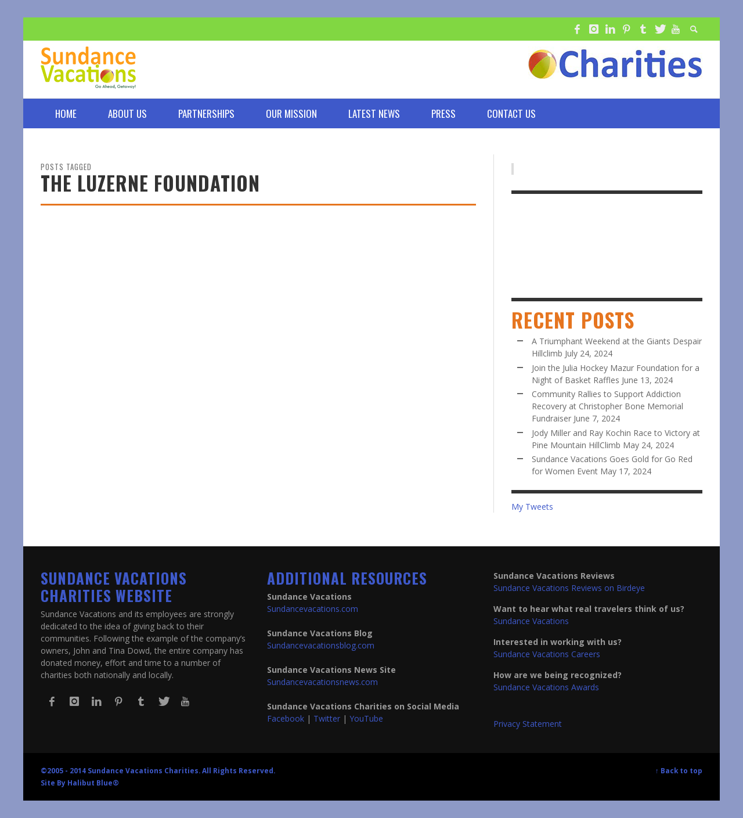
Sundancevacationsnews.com (322, 681)
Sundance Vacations (531, 620)
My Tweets (532, 506)
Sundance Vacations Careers (546, 654)
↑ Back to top (678, 770)
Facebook (285, 718)
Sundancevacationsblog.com (320, 645)
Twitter (326, 718)
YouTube (366, 718)
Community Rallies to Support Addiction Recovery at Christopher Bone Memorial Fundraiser (607, 406)
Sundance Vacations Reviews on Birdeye (569, 587)
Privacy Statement (527, 723)
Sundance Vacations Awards (546, 687)
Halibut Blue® (93, 782)
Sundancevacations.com (312, 608)
